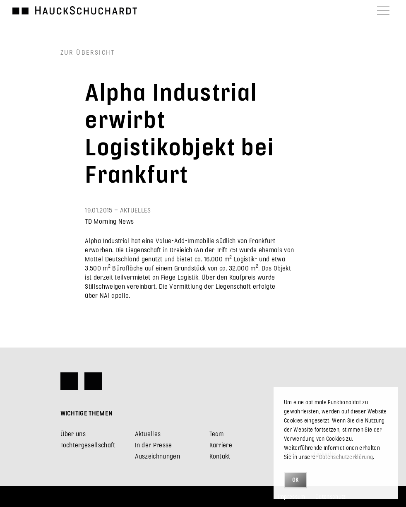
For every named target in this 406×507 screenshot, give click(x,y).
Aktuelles (148, 433)
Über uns (73, 433)
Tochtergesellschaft (87, 445)
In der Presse (153, 445)
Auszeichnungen (157, 456)
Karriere (221, 445)
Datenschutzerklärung (346, 456)
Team (216, 433)
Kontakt (220, 456)
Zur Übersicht (87, 52)
